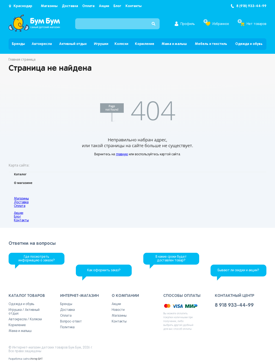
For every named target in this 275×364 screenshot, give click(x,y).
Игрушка (15, 310)
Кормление (144, 44)
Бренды (18, 44)
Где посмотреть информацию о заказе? (36, 258)
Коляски (121, 44)
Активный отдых (73, 44)
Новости (118, 310)
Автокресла (42, 44)
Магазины (49, 6)
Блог (117, 6)
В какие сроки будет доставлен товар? (171, 258)
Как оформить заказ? (104, 270)
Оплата (88, 6)
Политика (67, 327)
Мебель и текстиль (211, 44)
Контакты (133, 6)
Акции (104, 6)
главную (122, 154)
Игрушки (101, 44)
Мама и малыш (174, 44)
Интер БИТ (36, 359)
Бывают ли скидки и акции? (238, 270)
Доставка (70, 6)
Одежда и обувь (249, 44)
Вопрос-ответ (71, 321)
